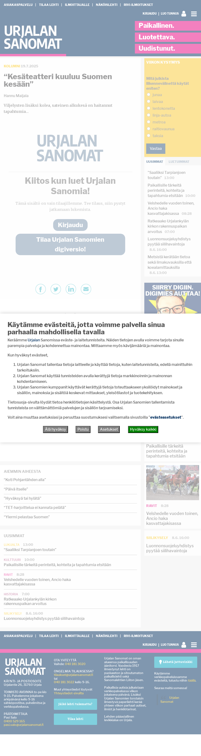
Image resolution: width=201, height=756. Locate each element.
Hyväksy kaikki (143, 429)
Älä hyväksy (55, 429)
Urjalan (34, 340)
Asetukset (109, 429)
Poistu (83, 429)
